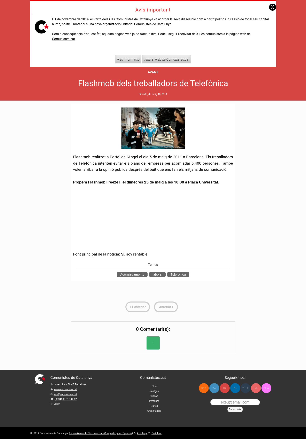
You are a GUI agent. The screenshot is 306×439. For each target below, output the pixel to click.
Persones (154, 401)
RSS (204, 388)
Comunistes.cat (63, 39)
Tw (214, 388)
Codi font (156, 433)
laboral (157, 274)
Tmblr (245, 388)
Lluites (154, 406)
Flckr (266, 388)
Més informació (128, 59)
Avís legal (142, 433)
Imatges (154, 391)
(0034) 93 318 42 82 (66, 399)
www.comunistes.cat (65, 389)
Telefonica (178, 274)
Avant (153, 72)
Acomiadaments (132, 274)
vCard (57, 404)
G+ (224, 388)
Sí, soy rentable (134, 254)
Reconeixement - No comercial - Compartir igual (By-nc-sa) (101, 433)
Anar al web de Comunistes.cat (166, 59)
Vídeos (154, 396)
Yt (256, 388)
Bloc (154, 386)
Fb (235, 388)
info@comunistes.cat (65, 394)
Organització (154, 410)
